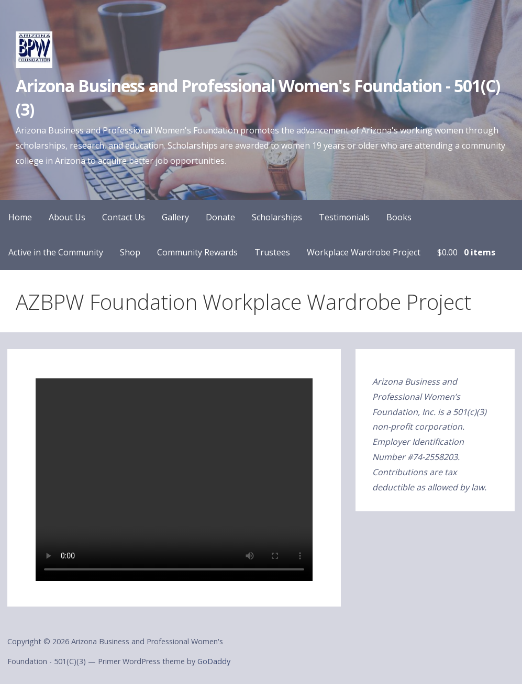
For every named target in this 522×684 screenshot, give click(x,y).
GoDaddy (213, 661)
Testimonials (344, 217)
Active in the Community (55, 252)
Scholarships (277, 217)
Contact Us (123, 217)
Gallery (175, 217)
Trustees (272, 252)
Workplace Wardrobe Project (363, 252)
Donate (220, 217)
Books (399, 217)
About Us (67, 217)
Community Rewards (197, 252)
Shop (130, 252)
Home (20, 217)
